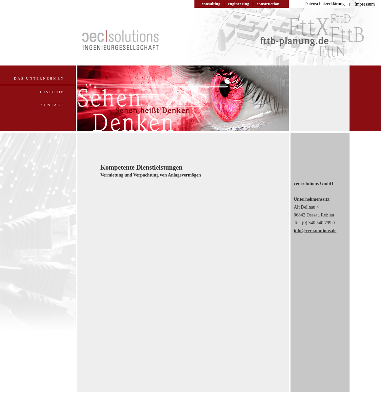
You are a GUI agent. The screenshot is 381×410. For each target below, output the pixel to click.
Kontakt (52, 105)
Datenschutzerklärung (324, 3)
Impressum (364, 4)
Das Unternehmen (39, 78)
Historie (52, 92)
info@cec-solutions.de (315, 230)
